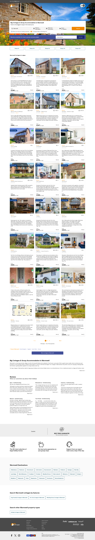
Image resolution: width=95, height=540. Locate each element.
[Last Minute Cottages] (14, 5)
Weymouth (20, 478)
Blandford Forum (47, 474)
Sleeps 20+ (78, 48)
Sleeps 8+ (17, 48)
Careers (28, 523)
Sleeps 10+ (32, 48)
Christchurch (30, 469)
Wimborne (65, 474)
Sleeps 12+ (47, 48)
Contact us (44, 523)
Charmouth (42, 478)
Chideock (62, 469)
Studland (31, 474)
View (31, 90)
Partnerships (28, 525)
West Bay (76, 469)
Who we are (28, 520)
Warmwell (72, 474)
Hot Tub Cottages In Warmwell (37, 497)
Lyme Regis (13, 474)
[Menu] (82, 5)
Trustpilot (33, 431)
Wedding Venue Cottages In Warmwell (56, 497)
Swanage (70, 469)
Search (78, 28)
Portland (38, 474)
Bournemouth (47, 469)
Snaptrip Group (81, 537)
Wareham (55, 469)
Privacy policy (44, 522)
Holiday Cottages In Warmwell (18, 512)
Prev (35, 340)
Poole (27, 478)
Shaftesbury (14, 469)
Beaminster (34, 478)
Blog (42, 525)
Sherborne (21, 469)
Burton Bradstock (59, 478)
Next (60, 340)
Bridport (79, 474)
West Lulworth (56, 474)
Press (43, 527)
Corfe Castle (39, 469)
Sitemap (43, 528)
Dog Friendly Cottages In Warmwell (19, 497)
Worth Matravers (23, 474)
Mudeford (13, 478)
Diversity (28, 522)
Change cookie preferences (31, 528)
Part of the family (14, 1)
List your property (29, 527)
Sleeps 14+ (62, 48)
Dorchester (50, 478)
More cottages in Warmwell (47, 353)
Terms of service (45, 520)
